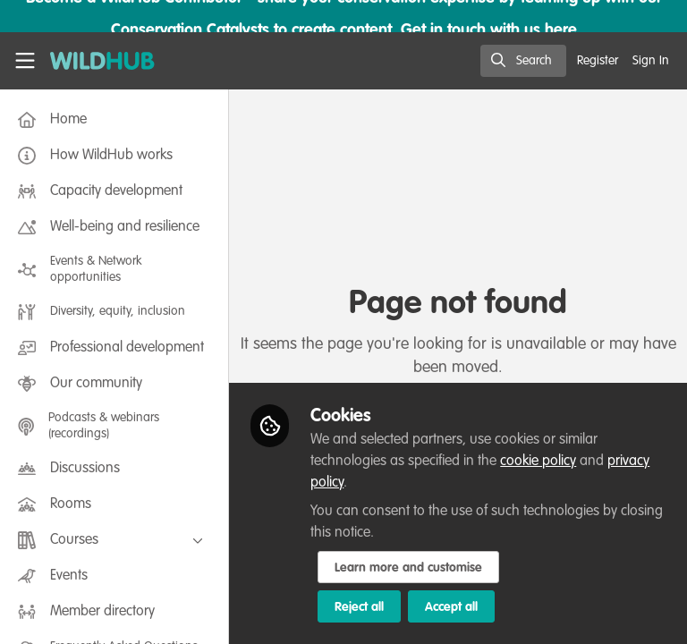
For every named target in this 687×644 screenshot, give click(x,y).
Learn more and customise (408, 568)
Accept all (451, 607)
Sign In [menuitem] (650, 61)
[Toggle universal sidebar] (25, 61)
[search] (523, 61)
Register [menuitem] (597, 61)
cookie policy (538, 461)
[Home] (93, 61)
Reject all (359, 607)
